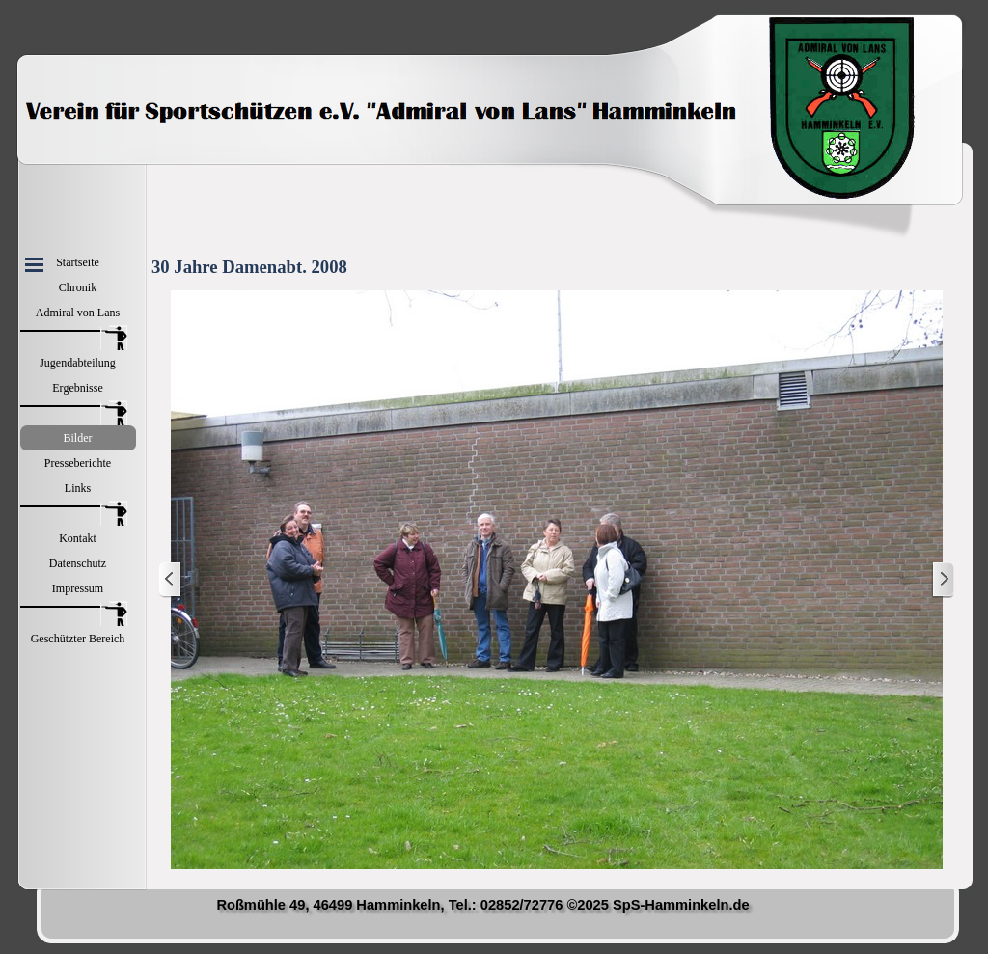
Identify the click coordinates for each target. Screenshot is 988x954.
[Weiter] (942, 580)
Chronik (77, 287)
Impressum (77, 588)
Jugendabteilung (78, 362)
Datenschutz (77, 563)
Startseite (77, 262)
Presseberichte (77, 463)
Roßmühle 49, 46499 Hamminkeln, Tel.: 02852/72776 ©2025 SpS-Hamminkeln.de (482, 905)
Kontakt (77, 538)
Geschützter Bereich (78, 638)
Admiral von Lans (78, 312)
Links (78, 488)
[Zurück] (170, 580)
